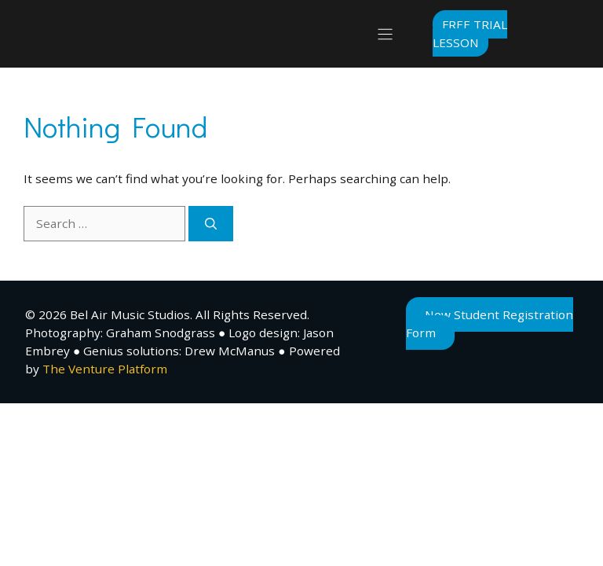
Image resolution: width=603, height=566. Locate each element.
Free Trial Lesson (470, 33)
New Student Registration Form (489, 323)
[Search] (210, 223)
